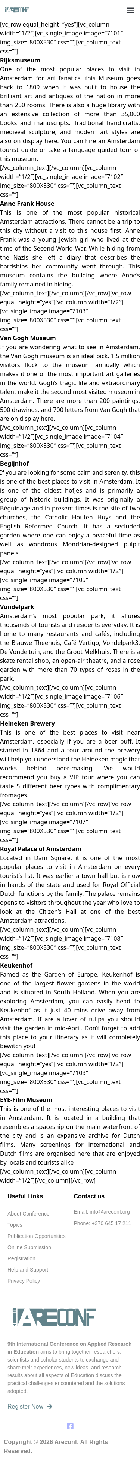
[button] (130, 10)
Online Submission (29, 1247)
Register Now (30, 1406)
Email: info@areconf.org (102, 1212)
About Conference (28, 1214)
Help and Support (27, 1270)
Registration (21, 1258)
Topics (14, 1225)
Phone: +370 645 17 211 (102, 1223)
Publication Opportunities (36, 1236)
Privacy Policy (23, 1281)
